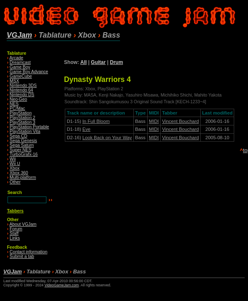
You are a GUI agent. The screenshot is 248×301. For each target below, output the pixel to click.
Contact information (28, 252)
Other (15, 182)
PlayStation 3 (22, 122)
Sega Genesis (23, 140)
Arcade (16, 58)
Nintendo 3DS (23, 85)
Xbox (15, 168)
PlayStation (21, 113)
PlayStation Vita (25, 131)
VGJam (19, 35)
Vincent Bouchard (180, 121)
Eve (86, 129)
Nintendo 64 (21, 90)
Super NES (20, 150)
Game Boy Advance (29, 71)
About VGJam (23, 224)
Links (15, 238)
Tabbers (15, 211)
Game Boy (20, 67)
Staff (14, 233)
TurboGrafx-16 (24, 154)
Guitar (98, 62)
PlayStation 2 (22, 117)
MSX (14, 81)
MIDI (154, 121)
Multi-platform (23, 177)
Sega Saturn (22, 145)
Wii (12, 159)
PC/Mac (17, 108)
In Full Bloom (96, 121)
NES (14, 104)
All (83, 62)
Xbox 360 (19, 173)
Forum (16, 229)
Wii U (15, 163)
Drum (116, 62)
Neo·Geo (18, 99)
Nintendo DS (22, 94)
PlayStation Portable (29, 127)
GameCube (21, 76)
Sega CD (18, 136)
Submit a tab (22, 256)
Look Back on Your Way (107, 137)
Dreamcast (20, 62)
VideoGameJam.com (61, 285)
